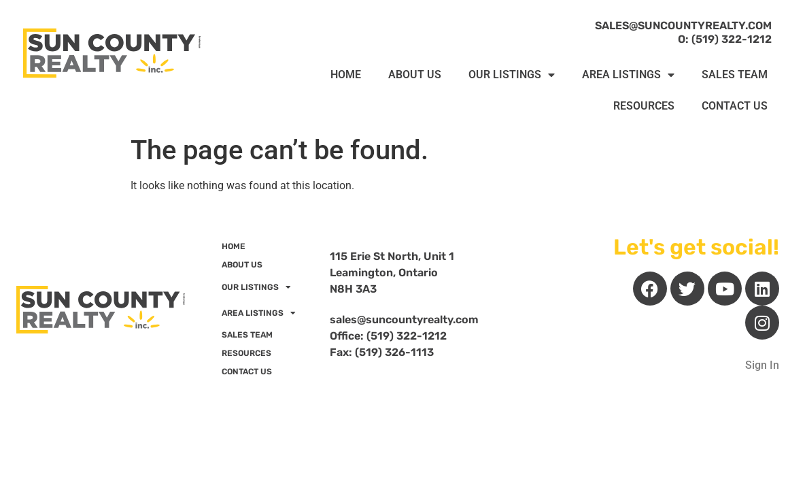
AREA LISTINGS (628, 75)
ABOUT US (414, 74)
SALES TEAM (735, 74)
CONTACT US (735, 105)
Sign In (762, 365)
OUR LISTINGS (511, 75)
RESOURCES (643, 105)
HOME (345, 74)
